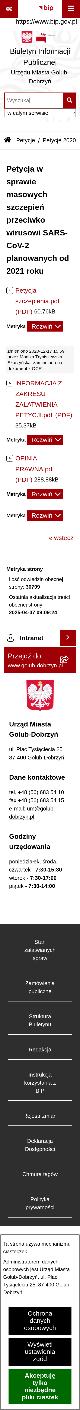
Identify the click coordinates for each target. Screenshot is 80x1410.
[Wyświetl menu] (71, 9)
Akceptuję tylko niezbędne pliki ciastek (40, 1386)
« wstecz (61, 537)
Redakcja (40, 1050)
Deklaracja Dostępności (40, 1145)
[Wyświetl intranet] (68, 638)
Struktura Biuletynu (40, 1020)
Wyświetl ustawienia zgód (40, 1351)
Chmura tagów (40, 1174)
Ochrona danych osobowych (40, 1320)
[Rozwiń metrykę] (45, 326)
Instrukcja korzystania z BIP (40, 1083)
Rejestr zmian (40, 1116)
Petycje (25, 140)
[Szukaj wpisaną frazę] (70, 100)
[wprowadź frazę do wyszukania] (34, 100)
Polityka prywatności (40, 1203)
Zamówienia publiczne (40, 987)
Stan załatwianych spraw (40, 950)
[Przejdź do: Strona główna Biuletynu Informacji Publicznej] (8, 140)
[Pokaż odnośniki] (9, 9)
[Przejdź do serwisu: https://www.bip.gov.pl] (46, 13)
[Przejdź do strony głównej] (40, 59)
